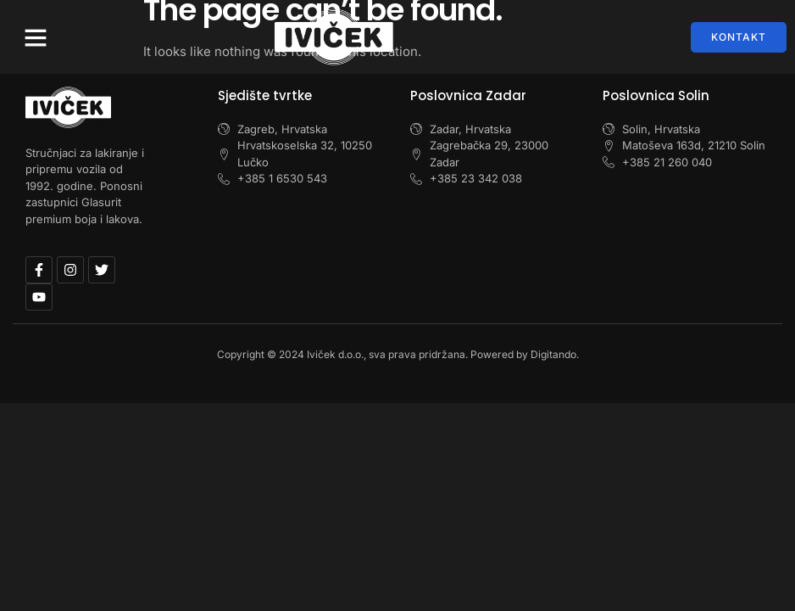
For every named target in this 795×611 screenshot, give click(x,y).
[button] (35, 37)
